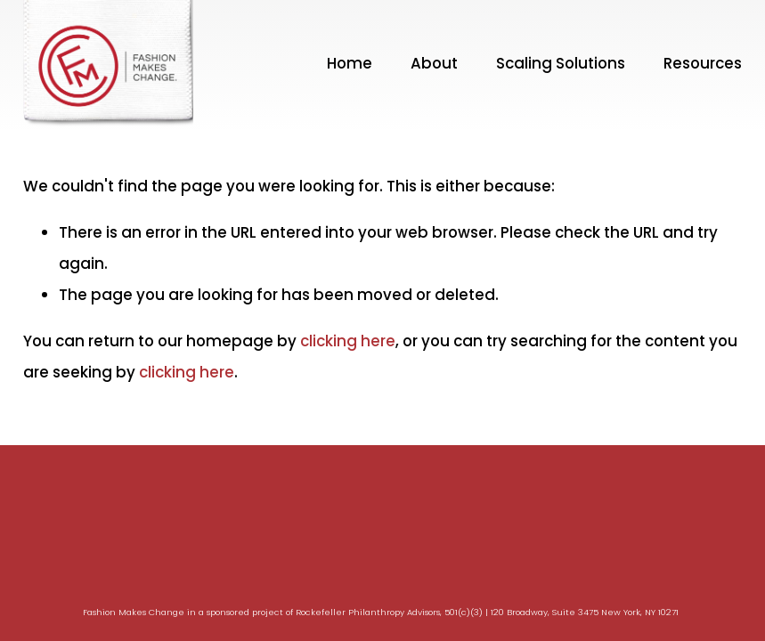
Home (349, 63)
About (434, 63)
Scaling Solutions (560, 63)
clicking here (347, 341)
